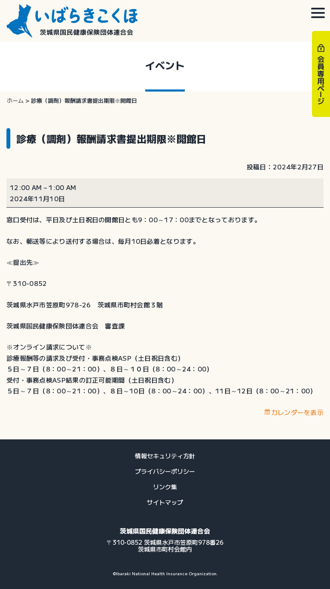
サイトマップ (165, 502)
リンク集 (165, 486)
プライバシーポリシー (165, 471)
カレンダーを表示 (297, 412)
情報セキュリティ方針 (165, 455)
